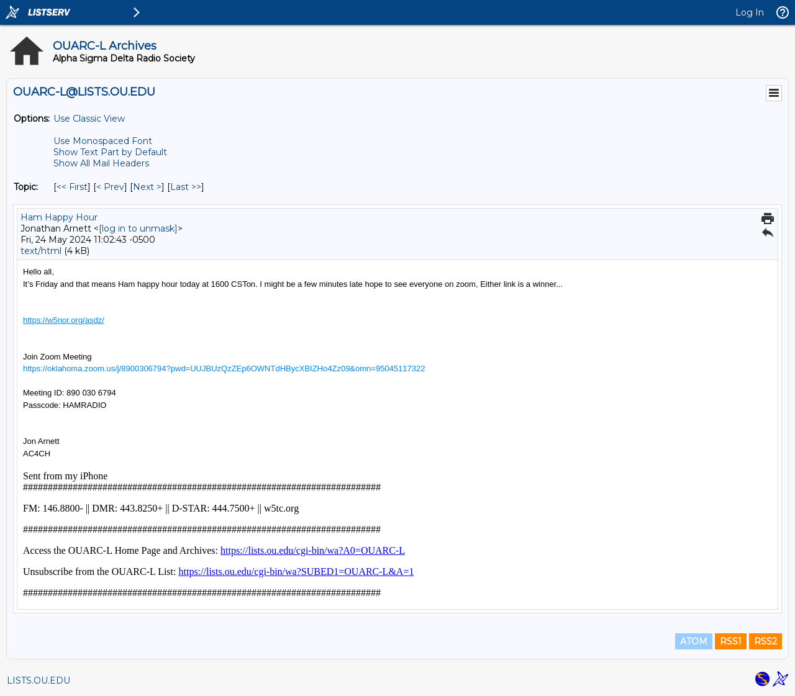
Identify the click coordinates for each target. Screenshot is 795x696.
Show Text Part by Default (110, 152)
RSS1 (731, 641)
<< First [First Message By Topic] (72, 186)
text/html (40, 250)
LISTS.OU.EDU (38, 680)
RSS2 (765, 641)
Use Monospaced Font (102, 141)
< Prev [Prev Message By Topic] (110, 186)
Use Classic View (89, 118)
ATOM (693, 641)
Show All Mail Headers (101, 163)
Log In (749, 12)
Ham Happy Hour (59, 217)
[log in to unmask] (138, 228)
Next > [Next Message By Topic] (147, 186)
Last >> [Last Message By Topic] (185, 186)
